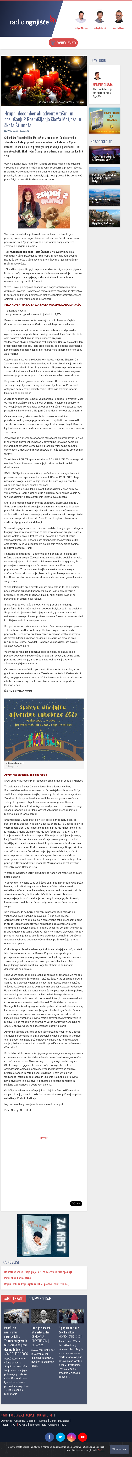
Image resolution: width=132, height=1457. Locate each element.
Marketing (63, 1420)
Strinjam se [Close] (119, 1449)
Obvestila (19, 1420)
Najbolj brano (13, 1298)
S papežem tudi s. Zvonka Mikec (69, 1329)
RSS (63, 1424)
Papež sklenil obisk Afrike (17, 1278)
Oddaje (30, 1415)
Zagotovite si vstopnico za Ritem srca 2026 (104, 158)
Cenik (53, 1420)
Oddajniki (53, 1424)
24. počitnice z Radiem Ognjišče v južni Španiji (103, 221)
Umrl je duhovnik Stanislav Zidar (41, 1329)
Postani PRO (8, 1424)
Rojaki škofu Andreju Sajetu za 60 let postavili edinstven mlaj (36, 1284)
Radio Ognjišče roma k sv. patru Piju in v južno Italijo (104, 178)
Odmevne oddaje (40, 1298)
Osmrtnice (6, 1420)
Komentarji (17, 1415)
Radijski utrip (44, 1415)
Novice (8, 131)
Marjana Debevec (103, 85)
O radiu (23, 1424)
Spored (31, 1420)
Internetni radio (38, 1424)
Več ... (101, 1450)
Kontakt (43, 1420)
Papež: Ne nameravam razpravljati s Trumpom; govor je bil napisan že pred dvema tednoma (15, 1338)
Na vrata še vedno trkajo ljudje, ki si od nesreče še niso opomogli (38, 1272)
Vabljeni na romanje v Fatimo (102, 200)
